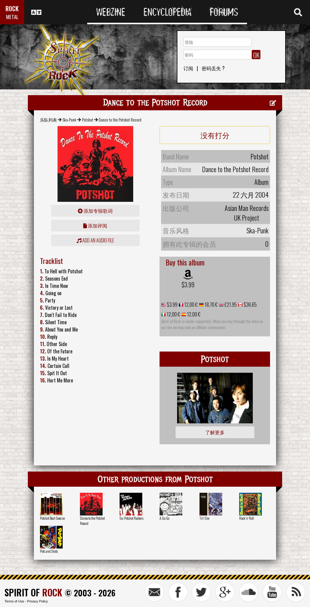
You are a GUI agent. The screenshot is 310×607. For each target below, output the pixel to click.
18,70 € (211, 304)
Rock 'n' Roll (246, 518)
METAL (12, 17)
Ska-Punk (69, 119)
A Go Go (164, 518)
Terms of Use (14, 601)
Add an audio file (95, 240)
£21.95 (230, 304)
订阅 (188, 68)
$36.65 (250, 304)
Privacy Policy (37, 601)
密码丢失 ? (213, 68)
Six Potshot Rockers (131, 518)
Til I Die (204, 518)
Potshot (87, 119)
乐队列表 (48, 119)
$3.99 (188, 284)
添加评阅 (95, 225)
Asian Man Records (247, 208)
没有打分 (214, 134)
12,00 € (190, 304)
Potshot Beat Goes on (52, 518)
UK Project (246, 217)
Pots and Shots (49, 551)
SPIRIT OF (33, 592)
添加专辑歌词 (95, 210)
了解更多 (215, 432)
